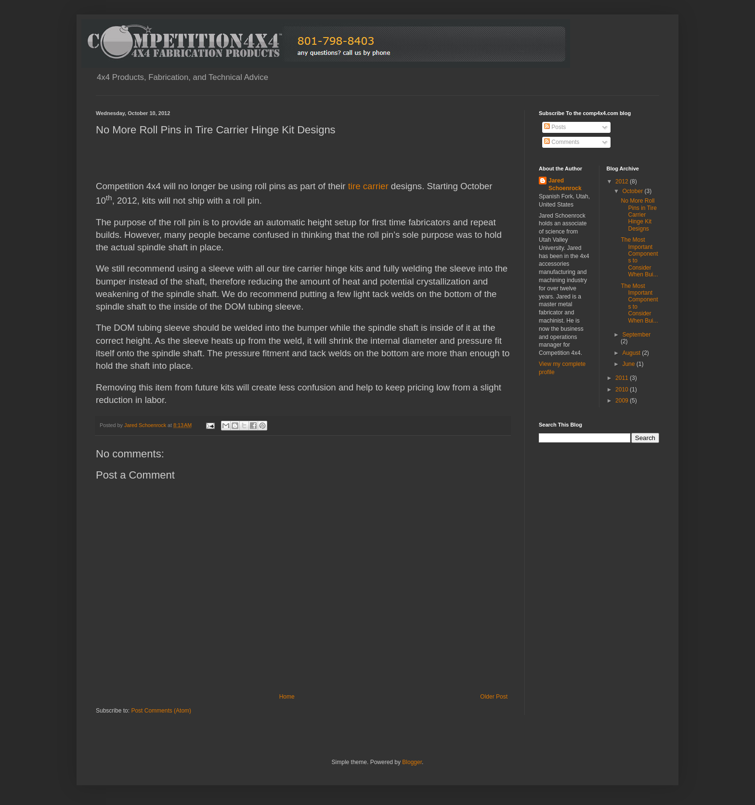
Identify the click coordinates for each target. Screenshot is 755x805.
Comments (561, 142)
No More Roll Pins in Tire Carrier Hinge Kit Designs (638, 214)
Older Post (494, 696)
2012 (622, 181)
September (636, 334)
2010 (622, 389)
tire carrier (368, 186)
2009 (622, 400)
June (629, 364)
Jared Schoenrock (565, 184)
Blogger (412, 762)
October (633, 191)
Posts (555, 127)
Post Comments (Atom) (161, 710)
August (632, 353)
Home (287, 696)
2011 (622, 378)
